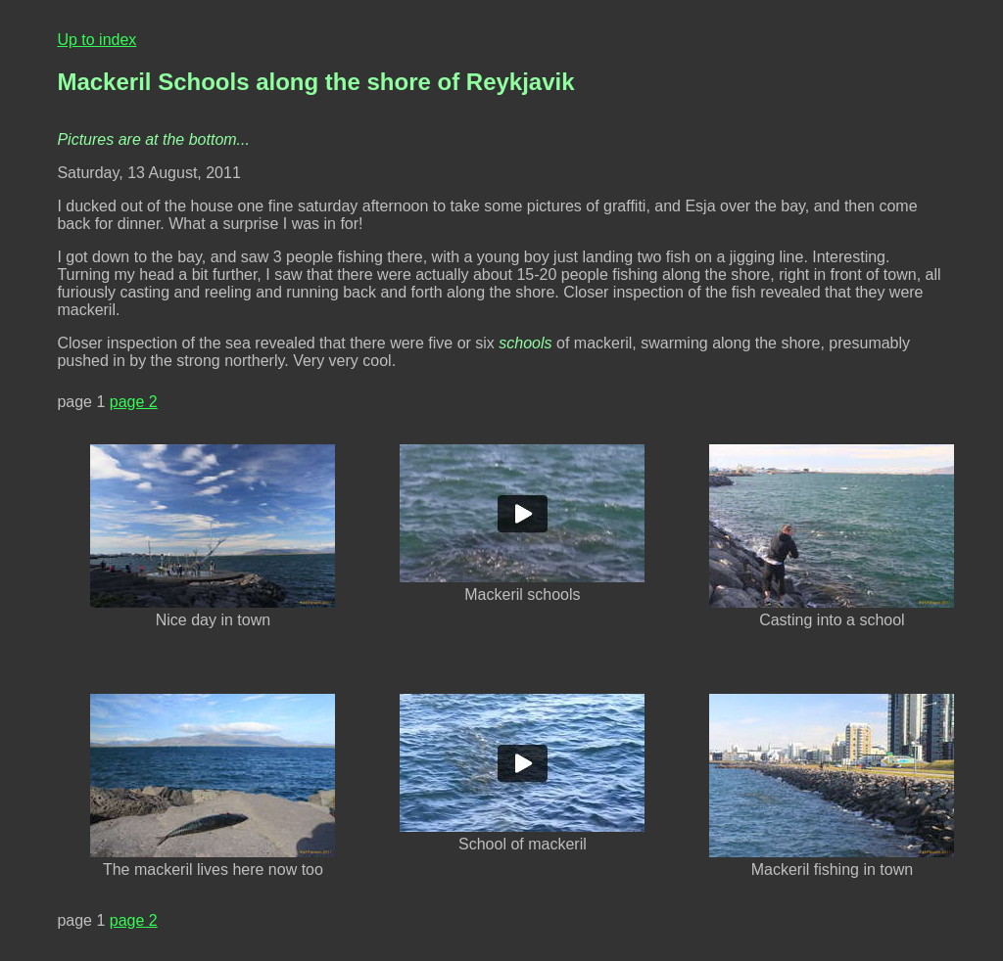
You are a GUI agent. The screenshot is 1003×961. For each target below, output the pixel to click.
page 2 (134, 401)
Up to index (96, 39)
